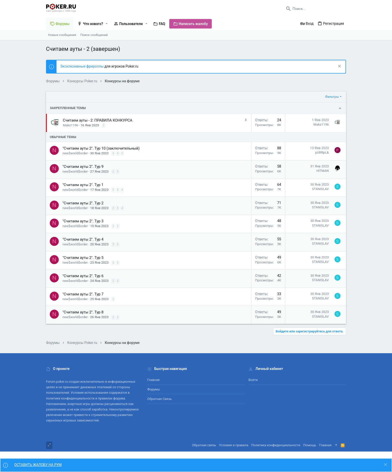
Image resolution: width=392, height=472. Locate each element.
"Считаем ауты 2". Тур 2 (83, 203)
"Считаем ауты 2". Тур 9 (83, 166)
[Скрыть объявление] (339, 66)
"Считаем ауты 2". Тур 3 (83, 221)
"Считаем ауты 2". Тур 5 (83, 257)
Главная (153, 380)
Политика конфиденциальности (275, 445)
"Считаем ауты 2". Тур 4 (83, 239)
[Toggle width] (49, 445)
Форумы (153, 389)
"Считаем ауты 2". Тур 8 (83, 312)
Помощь (309, 445)
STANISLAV (320, 189)
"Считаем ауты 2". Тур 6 (83, 276)
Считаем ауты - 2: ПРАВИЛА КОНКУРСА (97, 120)
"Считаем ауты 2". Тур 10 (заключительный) (101, 148)
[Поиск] (315, 8)
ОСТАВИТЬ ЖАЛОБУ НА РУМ (38, 465)
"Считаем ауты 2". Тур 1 (83, 185)
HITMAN (322, 171)
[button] (107, 24)
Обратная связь (159, 399)
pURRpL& (322, 152)
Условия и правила (233, 445)
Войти (253, 380)
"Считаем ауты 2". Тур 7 (83, 294)
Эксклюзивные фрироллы (82, 66)
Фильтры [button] (332, 97)
